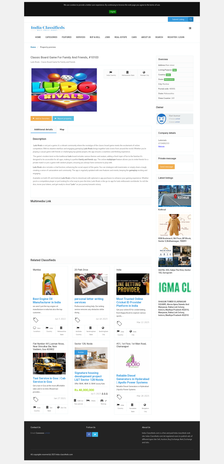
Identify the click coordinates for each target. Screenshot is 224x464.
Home (38, 38)
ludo (70, 157)
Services (80, 38)
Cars (134, 38)
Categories (51, 38)
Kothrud (162, 210)
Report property (62, 119)
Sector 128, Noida (83, 344)
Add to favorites (40, 119)
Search (159, 38)
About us (146, 38)
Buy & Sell (95, 38)
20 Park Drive (81, 270)
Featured (66, 38)
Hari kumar (174, 116)
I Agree (112, 12)
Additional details (43, 130)
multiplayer (111, 160)
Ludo (73, 185)
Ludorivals (162, 141)
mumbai (37, 270)
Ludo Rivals (37, 146)
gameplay (133, 171)
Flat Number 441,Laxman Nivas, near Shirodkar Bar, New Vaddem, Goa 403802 (48, 347)
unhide (177, 120)
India (118, 270)
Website (161, 147)
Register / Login (176, 38)
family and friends (86, 160)
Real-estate (121, 38)
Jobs (107, 38)
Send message (166, 167)
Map (62, 130)
